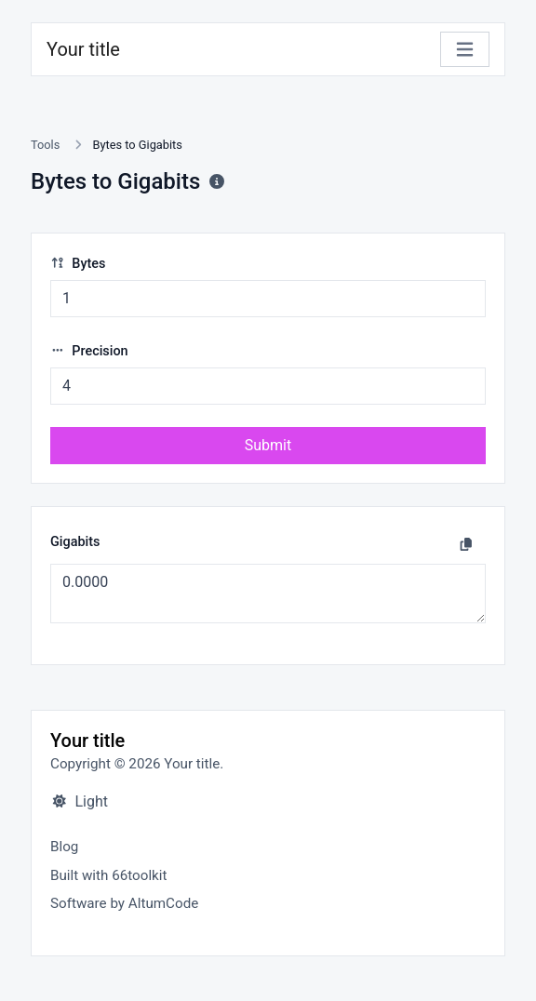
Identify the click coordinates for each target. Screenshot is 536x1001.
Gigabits (75, 542)
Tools (45, 145)
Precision (89, 351)
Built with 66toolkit (108, 875)
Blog (64, 846)
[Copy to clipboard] (466, 544)
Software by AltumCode (124, 903)
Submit (268, 445)
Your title (83, 49)
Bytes (77, 264)
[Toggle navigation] (464, 50)
